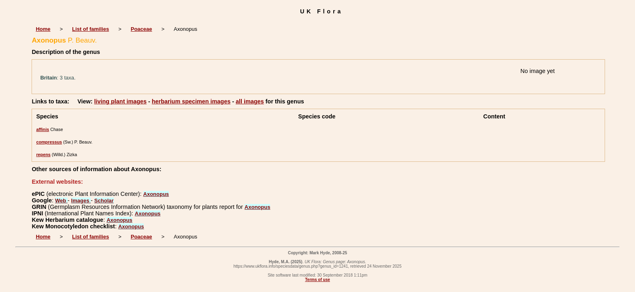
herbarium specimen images (191, 101)
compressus (49, 142)
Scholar (104, 201)
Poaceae (141, 29)
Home (43, 29)
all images (250, 101)
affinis (42, 129)
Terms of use (317, 279)
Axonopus (156, 194)
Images (81, 201)
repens (43, 154)
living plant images (120, 101)
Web (61, 201)
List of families (90, 29)
